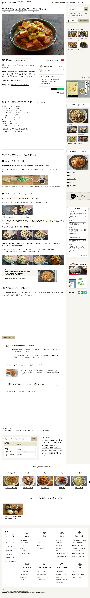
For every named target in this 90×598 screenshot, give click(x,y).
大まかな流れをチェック (23, 60)
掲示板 (10, 546)
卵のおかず (58, 550)
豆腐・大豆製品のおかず (62, 553)
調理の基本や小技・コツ (62, 579)
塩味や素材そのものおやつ (80, 574)
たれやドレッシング (43, 577)
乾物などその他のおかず (62, 556)
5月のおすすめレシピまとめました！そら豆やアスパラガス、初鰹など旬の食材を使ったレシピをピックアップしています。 (77, 215)
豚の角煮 (71, 182)
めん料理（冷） (24, 574)
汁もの (44, 536)
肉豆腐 (71, 175)
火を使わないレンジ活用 (79, 548)
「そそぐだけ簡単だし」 (29, 186)
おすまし (40, 542)
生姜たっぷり (48, 79)
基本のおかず (59, 540)
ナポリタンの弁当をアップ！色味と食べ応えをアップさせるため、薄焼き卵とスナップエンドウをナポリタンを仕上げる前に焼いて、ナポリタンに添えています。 (77, 249)
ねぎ (51, 81)
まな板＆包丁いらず (78, 545)
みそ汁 (39, 540)
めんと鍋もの (27, 567)
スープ (39, 545)
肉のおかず (58, 548)
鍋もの (22, 579)
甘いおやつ (76, 571)
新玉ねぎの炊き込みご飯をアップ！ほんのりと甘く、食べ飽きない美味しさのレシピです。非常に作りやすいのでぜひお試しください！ (77, 231)
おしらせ (9, 554)
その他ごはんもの (24, 550)
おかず (62, 536)
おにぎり (22, 545)
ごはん (27, 536)
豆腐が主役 (56, 79)
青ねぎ (5, 108)
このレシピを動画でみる (55, 60)
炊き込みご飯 (23, 540)
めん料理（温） (24, 571)
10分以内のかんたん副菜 (79, 540)
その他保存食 (41, 579)
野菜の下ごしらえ (60, 571)
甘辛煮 (47, 81)
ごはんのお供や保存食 (44, 567)
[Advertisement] (33, 140)
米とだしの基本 (59, 577)
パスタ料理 (23, 577)
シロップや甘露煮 (77, 577)
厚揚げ (42, 79)
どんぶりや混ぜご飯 (25, 542)
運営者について (9, 558)
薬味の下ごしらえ (60, 582)
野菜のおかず (59, 542)
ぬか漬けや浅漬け (42, 574)
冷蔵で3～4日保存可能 (78, 556)
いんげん (55, 81)
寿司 (21, 548)
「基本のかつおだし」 (16, 186)
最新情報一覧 (84, 255)
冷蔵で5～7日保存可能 (78, 553)
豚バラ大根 (72, 172)
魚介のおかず (59, 545)
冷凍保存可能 (76, 550)
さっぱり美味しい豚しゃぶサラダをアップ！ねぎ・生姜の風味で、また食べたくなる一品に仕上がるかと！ (77, 223)
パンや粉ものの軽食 (25, 553)
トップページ (10, 542)
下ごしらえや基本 (62, 567)
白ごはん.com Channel (21, 292)
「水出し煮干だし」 (45, 186)
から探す (73, 13)
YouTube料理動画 (45, 83)
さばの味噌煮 (72, 185)
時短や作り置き (79, 536)
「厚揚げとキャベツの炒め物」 (20, 85)
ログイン (86, 2)
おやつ (79, 567)
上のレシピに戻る (9, 337)
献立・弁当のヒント (78, 15)
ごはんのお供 (41, 571)
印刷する (62, 93)
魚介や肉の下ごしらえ (61, 574)
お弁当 (42, 81)
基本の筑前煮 (72, 179)
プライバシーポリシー (10, 562)
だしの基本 (41, 548)
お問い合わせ (10, 550)
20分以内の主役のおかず (79, 542)
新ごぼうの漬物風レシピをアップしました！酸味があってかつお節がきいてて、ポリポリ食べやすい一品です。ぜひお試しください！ (77, 239)
